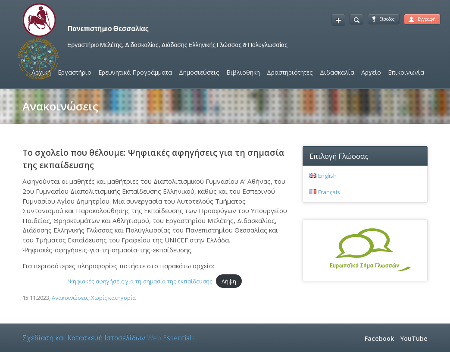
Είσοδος (383, 19)
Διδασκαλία (337, 72)
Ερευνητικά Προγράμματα (135, 72)
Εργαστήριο (74, 72)
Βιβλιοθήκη (243, 72)
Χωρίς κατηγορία (113, 298)
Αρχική (41, 72)
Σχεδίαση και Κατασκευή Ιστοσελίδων (108, 338)
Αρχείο (371, 72)
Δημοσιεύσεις (199, 72)
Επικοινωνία (406, 72)
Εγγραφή (422, 19)
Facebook (379, 338)
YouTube (414, 338)
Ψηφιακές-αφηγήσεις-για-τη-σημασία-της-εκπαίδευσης (140, 281)
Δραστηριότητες (290, 72)
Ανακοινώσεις (70, 298)
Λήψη (229, 281)
